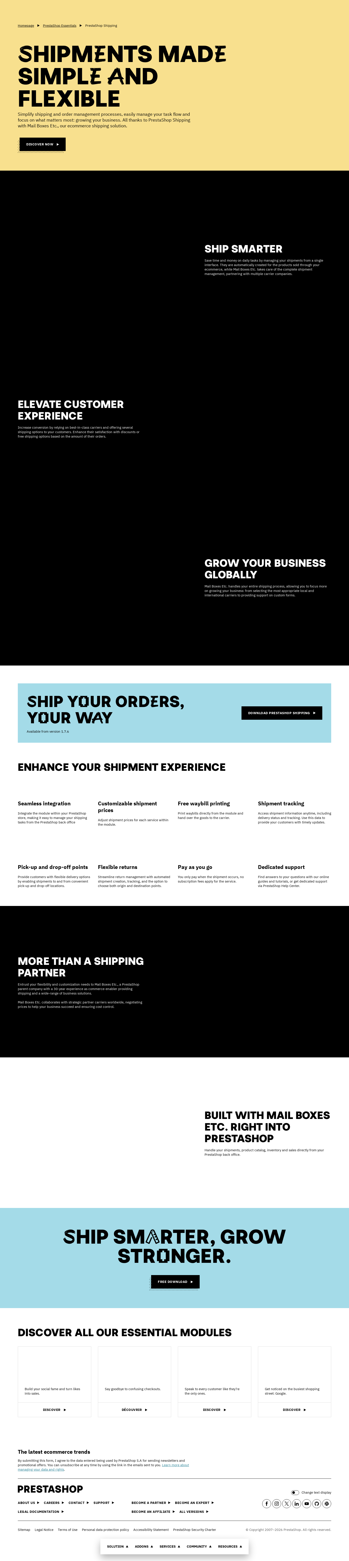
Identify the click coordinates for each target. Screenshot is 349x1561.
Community (199, 1546)
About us (28, 1503)
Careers (54, 1503)
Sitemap (24, 1530)
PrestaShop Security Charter (194, 1530)
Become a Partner (151, 1503)
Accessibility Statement (151, 1530)
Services (170, 1546)
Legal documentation (41, 1511)
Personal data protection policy (105, 1530)
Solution (117, 1546)
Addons (144, 1546)
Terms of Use (67, 1530)
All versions (194, 1511)
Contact (79, 1503)
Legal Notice (44, 1530)
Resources (230, 1546)
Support (103, 1503)
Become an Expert (194, 1503)
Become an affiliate (153, 1511)
